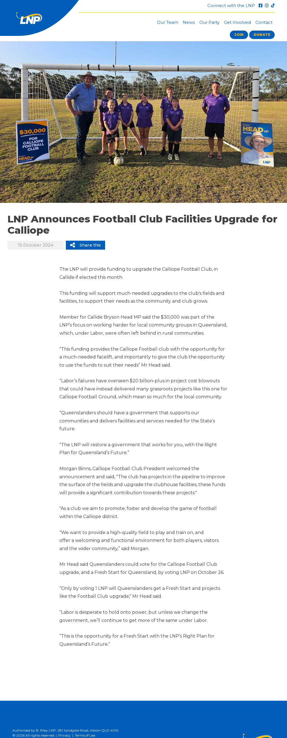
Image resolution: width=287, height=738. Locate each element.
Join (239, 35)
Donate (262, 35)
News (189, 22)
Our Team (167, 22)
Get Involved (237, 22)
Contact (263, 22)
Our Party (209, 22)
